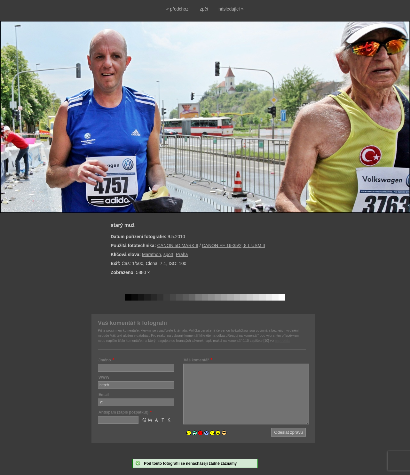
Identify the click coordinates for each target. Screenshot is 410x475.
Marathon (151, 254)
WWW (104, 377)
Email (104, 394)
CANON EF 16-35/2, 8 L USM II (233, 245)
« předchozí (178, 9)
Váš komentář (196, 360)
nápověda (282, 340)
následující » (231, 9)
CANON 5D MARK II (177, 245)
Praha (182, 254)
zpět (204, 9)
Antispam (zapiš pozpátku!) (123, 412)
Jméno (105, 360)
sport (168, 254)
